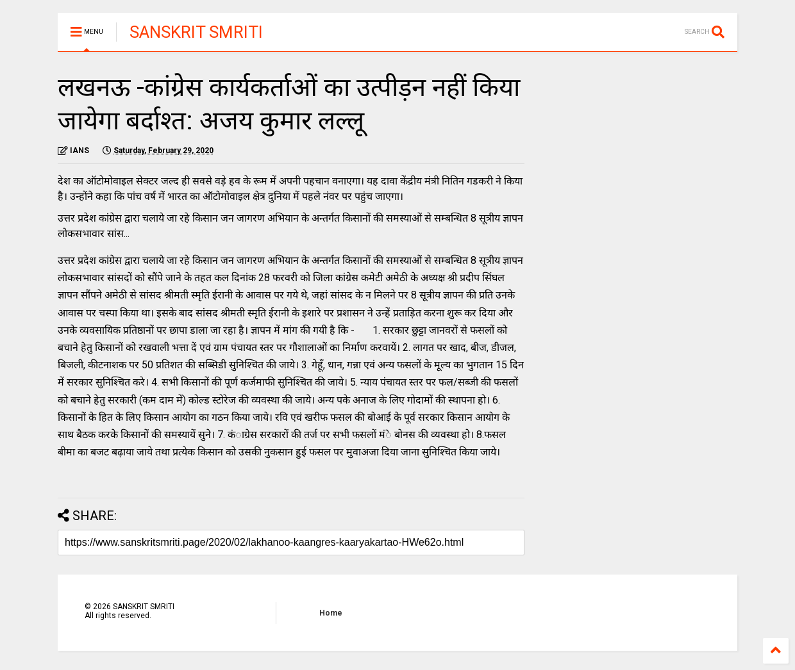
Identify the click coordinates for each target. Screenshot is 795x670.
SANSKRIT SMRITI (196, 32)
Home (330, 613)
